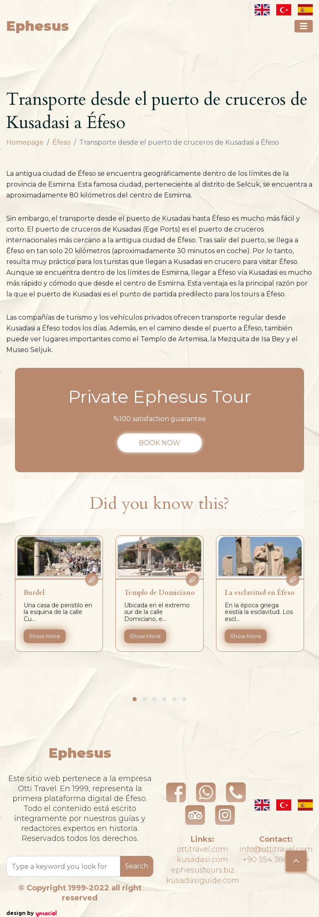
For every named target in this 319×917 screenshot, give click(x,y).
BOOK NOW (159, 443)
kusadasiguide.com (202, 880)
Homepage (25, 142)
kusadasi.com (202, 859)
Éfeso (61, 142)
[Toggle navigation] (303, 26)
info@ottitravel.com (276, 849)
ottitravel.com (202, 849)
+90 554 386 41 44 (276, 859)
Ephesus (37, 26)
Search (136, 866)
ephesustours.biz (202, 870)
